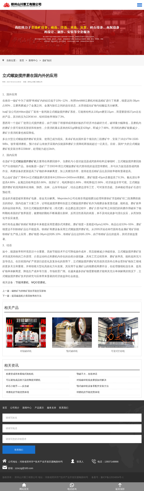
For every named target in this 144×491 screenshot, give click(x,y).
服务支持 (51, 407)
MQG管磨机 (38, 282)
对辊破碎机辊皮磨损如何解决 (91, 380)
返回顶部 (120, 486)
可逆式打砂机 (118, 351)
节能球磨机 (22, 282)
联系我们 (63, 407)
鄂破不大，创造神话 (87, 374)
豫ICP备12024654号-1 (112, 477)
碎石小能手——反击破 (17, 386)
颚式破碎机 (72, 351)
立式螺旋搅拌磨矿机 (24, 161)
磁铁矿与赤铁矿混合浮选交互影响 (29, 291)
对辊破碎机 (26, 351)
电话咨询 (72, 486)
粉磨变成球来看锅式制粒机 (20, 374)
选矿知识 (47, 60)
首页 (21, 60)
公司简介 (14, 407)
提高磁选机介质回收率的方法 (26, 295)
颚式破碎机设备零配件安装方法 (93, 386)
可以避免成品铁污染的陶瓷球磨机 (23, 380)
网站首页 (24, 486)
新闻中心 (33, 60)
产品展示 (39, 407)
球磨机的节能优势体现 (17, 392)
